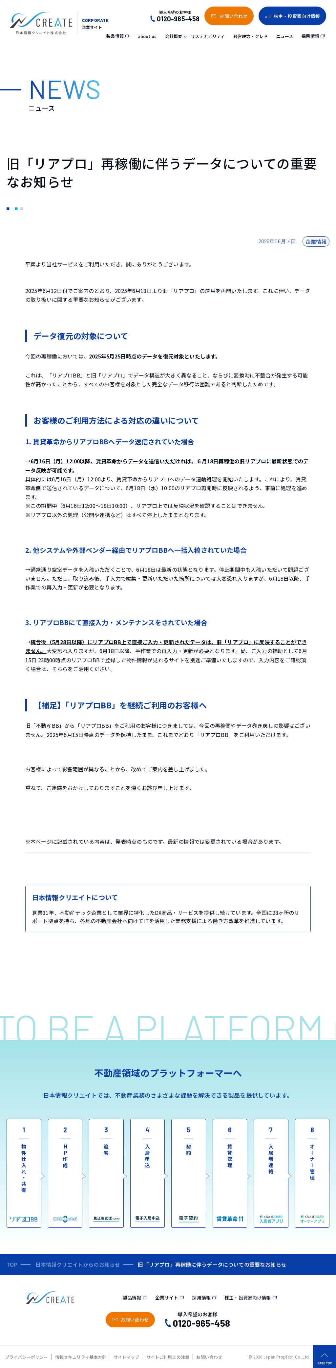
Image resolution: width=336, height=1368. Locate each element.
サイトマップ (126, 1357)
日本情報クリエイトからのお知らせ (77, 1264)
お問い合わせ (209, 1357)
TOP (12, 1264)
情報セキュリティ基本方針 (81, 1357)
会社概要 (173, 36)
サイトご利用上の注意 (168, 1357)
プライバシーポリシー (26, 1357)
